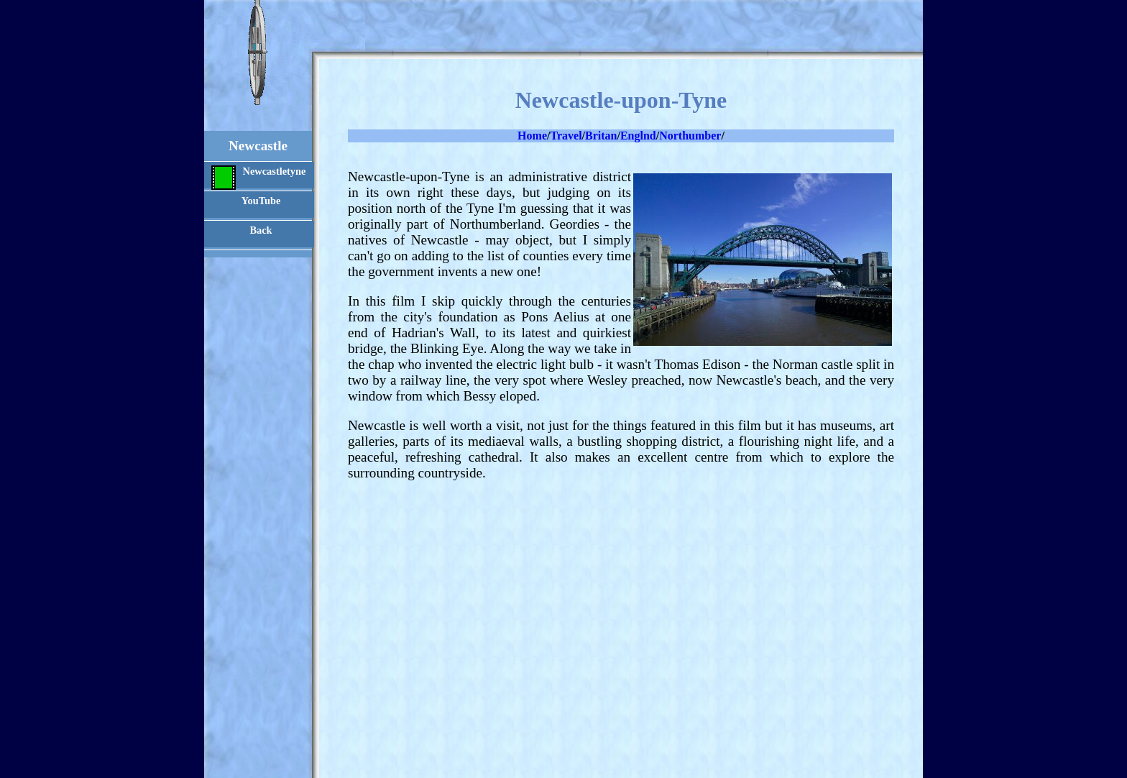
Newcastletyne (258, 176)
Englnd (638, 135)
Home (532, 135)
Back (260, 230)
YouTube (261, 200)
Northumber (690, 135)
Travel (565, 135)
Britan (601, 135)
